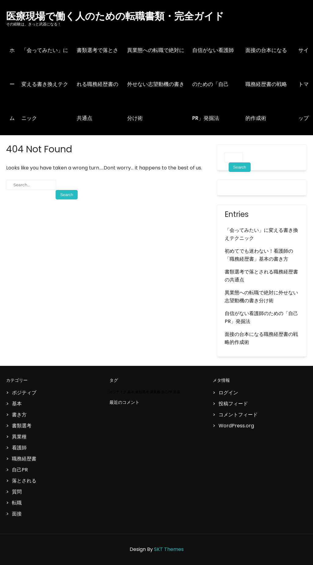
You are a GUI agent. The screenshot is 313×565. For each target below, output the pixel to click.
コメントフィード (238, 414)
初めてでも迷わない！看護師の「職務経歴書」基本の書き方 (259, 254)
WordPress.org (236, 425)
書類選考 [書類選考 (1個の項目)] (142, 392)
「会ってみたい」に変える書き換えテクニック (44, 84)
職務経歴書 (24, 458)
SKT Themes (169, 549)
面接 (17, 513)
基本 (17, 403)
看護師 (19, 447)
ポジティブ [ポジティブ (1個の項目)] (117, 392)
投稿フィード (233, 403)
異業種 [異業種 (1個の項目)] (155, 392)
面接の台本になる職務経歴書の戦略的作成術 (266, 84)
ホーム (12, 84)
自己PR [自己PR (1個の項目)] (166, 392)
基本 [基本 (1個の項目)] (130, 392)
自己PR (20, 469)
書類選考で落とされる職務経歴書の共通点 (97, 84)
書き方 (19, 414)
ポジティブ (24, 392)
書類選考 (21, 425)
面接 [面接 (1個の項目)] (176, 392)
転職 (17, 502)
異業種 (19, 436)
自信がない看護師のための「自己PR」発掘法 (213, 84)
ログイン (228, 392)
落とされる (24, 480)
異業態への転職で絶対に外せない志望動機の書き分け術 (155, 84)
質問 (17, 491)
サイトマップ (303, 84)
